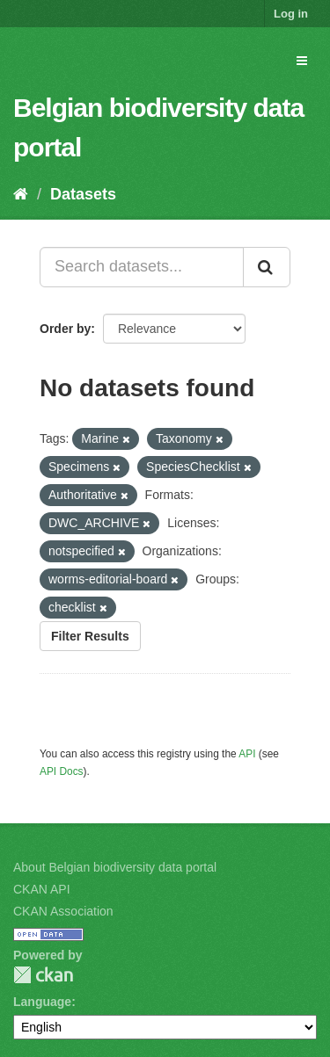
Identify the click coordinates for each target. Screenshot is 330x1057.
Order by (65, 329)
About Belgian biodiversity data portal (114, 867)
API (246, 754)
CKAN (43, 975)
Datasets (83, 194)
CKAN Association (63, 911)
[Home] (20, 194)
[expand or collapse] (302, 60)
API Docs (62, 771)
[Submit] (266, 267)
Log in (291, 13)
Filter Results (90, 636)
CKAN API (41, 889)
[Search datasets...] (142, 267)
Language (42, 1002)
